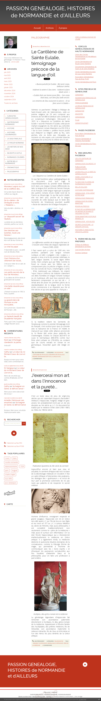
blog (81, 696)
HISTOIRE (10, 128)
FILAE (77, 120)
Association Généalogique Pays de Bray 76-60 (84, 78)
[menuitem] (37, 27)
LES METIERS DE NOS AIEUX (14, 148)
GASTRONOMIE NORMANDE (12, 123)
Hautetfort (54, 692)
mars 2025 (8, 81)
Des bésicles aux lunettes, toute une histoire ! (12, 232)
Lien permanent (38, 352)
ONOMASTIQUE (13, 167)
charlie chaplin (10, 474)
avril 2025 (7, 78)
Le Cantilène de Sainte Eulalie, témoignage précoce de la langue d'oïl (47, 63)
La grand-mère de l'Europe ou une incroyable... (11, 302)
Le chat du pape (11, 247)
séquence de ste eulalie (56, 354)
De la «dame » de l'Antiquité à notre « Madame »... (11, 202)
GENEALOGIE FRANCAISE (84, 198)
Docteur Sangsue (81, 253)
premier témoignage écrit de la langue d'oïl (46, 356)
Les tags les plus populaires (64, 694)
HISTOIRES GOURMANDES (10, 133)
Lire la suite (15, 62)
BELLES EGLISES (81, 187)
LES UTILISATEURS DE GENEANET (83, 159)
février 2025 (8, 84)
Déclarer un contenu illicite (24, 696)
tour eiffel (8, 479)
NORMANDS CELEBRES (15, 157)
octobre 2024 (9, 96)
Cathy (6, 352)
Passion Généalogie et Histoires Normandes (83, 140)
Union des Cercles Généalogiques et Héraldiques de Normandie (85, 56)
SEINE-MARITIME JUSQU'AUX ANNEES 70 (85, 217)
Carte (10, 504)
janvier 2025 (8, 87)
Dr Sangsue (9, 368)
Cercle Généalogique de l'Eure (85, 82)
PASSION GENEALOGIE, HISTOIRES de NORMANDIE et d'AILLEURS (36, 670)
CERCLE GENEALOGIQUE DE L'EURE (85, 38)
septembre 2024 (10, 100)
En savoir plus (82, 699)
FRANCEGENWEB (81, 103)
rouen (7, 458)
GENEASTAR (79, 111)
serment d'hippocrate (40, 643)
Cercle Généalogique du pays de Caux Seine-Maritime (85, 73)
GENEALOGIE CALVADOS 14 (85, 164)
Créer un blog (47, 692)
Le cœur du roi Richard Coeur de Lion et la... (14, 354)
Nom (6, 340)
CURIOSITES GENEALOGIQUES (11, 117)
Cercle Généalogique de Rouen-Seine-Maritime (83, 63)
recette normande (11, 462)
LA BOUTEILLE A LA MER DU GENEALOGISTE (85, 173)
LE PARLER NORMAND (15, 143)
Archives (50, 28)
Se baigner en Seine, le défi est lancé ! (15, 405)
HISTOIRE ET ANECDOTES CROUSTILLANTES (84, 231)
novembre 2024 (9, 93)
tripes (15, 458)
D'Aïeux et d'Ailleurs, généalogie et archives (83, 246)
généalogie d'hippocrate (55, 643)
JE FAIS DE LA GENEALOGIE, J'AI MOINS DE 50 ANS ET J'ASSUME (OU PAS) (85, 211)
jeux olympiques (10, 483)
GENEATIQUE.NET (81, 123)
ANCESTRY (79, 114)
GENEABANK (80, 117)
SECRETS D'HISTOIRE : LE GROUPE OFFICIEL (84, 226)
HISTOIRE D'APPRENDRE (84, 190)
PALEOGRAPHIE (13, 171)
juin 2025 (7, 72)
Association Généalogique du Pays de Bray (85, 134)
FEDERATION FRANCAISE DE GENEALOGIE (85, 99)
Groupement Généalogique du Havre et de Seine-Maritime (85, 68)
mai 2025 (7, 75)
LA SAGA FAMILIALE (14, 139)
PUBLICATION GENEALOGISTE (81, 168)
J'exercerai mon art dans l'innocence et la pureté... (50, 381)
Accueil (37, 28)
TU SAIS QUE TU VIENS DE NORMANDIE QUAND (84, 183)
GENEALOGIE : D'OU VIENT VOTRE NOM (85, 194)
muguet (14, 470)
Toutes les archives (11, 103)
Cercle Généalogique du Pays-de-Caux (85, 145)
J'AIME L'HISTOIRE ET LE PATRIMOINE (84, 178)
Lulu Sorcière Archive (82, 250)
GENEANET (79, 95)
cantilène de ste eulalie (41, 354)
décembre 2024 (9, 90)
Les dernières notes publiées (50, 694)
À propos (63, 28)
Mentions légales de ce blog (38, 696)
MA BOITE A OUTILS (14, 153)
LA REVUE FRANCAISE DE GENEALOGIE (84, 107)
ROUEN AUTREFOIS (82, 206)
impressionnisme (11, 466)
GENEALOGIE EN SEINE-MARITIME (84, 202)
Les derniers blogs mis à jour (36, 694)
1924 (22, 466)
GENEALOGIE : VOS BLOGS (85, 221)
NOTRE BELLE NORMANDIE (11, 162)
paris (7, 470)
